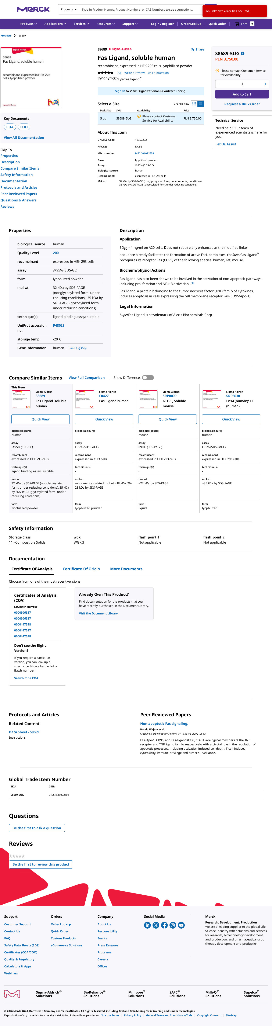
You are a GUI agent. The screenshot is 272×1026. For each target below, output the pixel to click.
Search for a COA (26, 678)
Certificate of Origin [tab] (81, 568)
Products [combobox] (67, 9)
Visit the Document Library (98, 613)
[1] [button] (192, 283)
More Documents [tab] (126, 568)
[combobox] (137, 9)
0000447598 (22, 624)
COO (24, 127)
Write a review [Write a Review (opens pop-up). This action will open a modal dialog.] (134, 73)
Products (5, 35)
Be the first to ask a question (36, 828)
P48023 (58, 325)
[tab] (9, 36)
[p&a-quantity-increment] (265, 84)
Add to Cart (242, 94)
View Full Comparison (87, 377)
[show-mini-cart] (244, 24)
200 (56, 252)
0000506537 (22, 612)
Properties (9, 155)
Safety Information (16, 174)
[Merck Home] (33, 9)
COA (10, 127)
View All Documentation (24, 137)
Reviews (7, 206)
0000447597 (22, 630)
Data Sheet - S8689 (24, 732)
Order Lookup (191, 24)
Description (10, 162)
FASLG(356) (77, 348)
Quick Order (217, 24)
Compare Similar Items (19, 168)
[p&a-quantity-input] (242, 84)
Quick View (40, 419)
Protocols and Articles (18, 187)
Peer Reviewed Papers (18, 193)
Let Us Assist (225, 144)
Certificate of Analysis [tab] (32, 568)
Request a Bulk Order (242, 104)
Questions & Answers (18, 200)
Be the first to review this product (42, 865)
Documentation (13, 181)
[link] (25, 924)
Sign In (120, 91)
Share (197, 49)
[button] (162, 24)
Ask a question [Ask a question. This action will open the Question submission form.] (158, 73)
